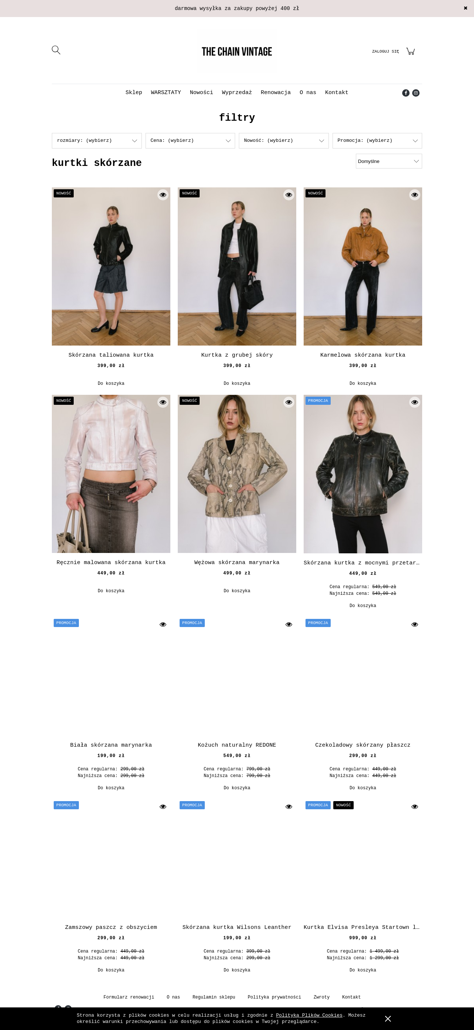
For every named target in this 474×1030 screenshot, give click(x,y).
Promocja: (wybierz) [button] (365, 140)
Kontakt (351, 997)
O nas (173, 997)
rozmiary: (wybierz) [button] (84, 140)
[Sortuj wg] (389, 161)
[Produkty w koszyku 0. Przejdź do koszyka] (411, 56)
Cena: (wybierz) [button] (172, 140)
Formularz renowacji (129, 997)
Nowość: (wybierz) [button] (268, 140)
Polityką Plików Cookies (309, 1015)
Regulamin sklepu (214, 997)
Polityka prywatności (274, 997)
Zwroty (322, 997)
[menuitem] (134, 92)
